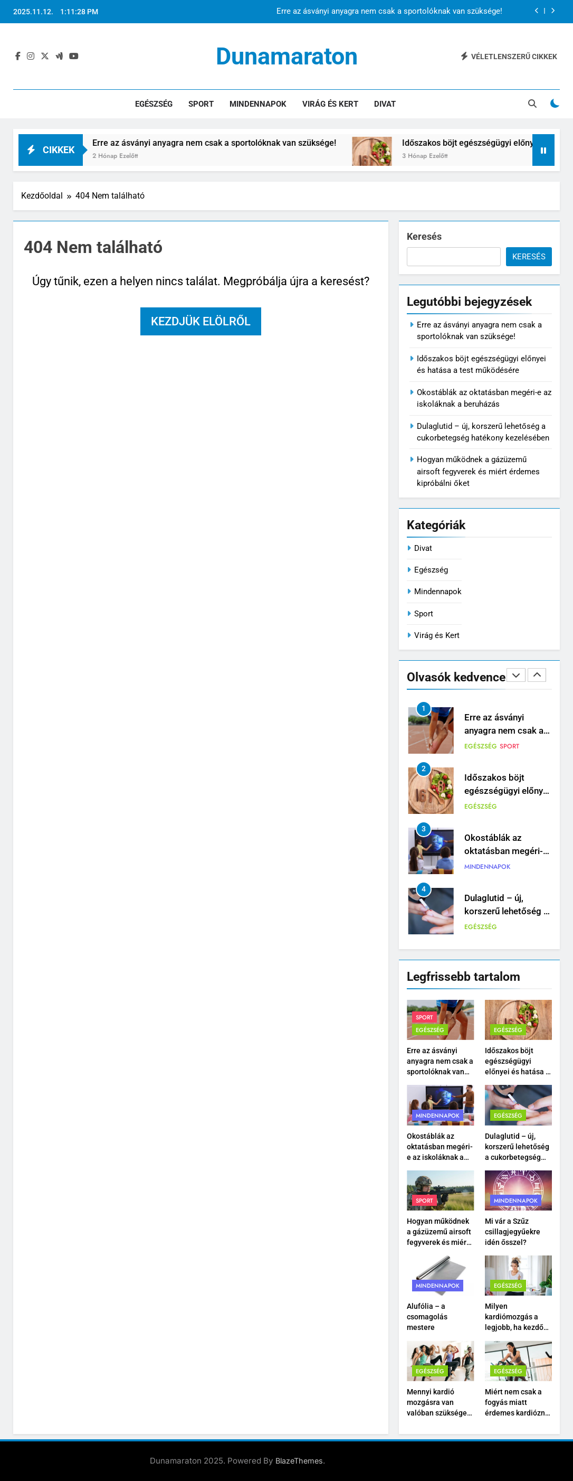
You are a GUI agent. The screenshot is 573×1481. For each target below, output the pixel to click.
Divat (385, 104)
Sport (201, 104)
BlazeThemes (299, 1460)
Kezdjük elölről (201, 321)
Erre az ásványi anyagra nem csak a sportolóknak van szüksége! (389, 11)
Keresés (424, 236)
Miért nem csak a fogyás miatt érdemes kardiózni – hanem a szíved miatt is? (516, 1413)
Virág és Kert (330, 104)
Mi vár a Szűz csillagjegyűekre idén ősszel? (512, 1231)
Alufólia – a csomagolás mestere (427, 1317)
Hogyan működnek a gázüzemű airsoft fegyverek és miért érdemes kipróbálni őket (478, 471)
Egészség (154, 104)
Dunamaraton (287, 56)
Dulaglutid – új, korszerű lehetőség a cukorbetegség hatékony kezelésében (517, 1157)
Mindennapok (258, 104)
